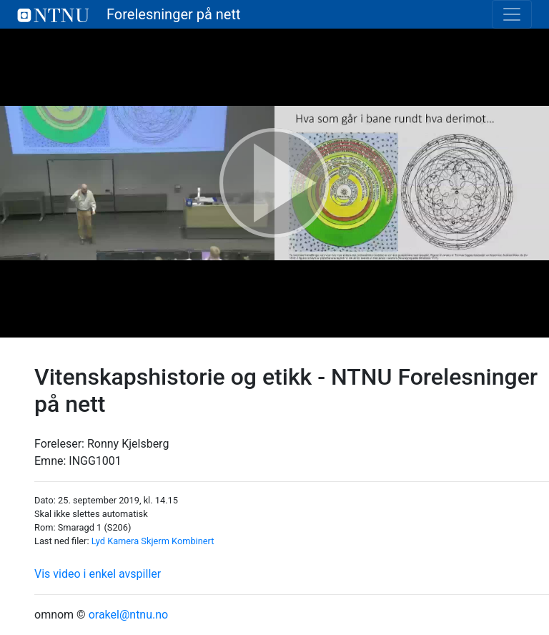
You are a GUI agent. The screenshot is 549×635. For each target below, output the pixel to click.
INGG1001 (95, 461)
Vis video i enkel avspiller (97, 574)
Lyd (98, 541)
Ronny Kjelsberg (128, 444)
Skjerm (155, 541)
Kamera (123, 541)
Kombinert (193, 541)
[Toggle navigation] (512, 14)
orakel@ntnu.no (129, 614)
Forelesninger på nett (129, 14)
